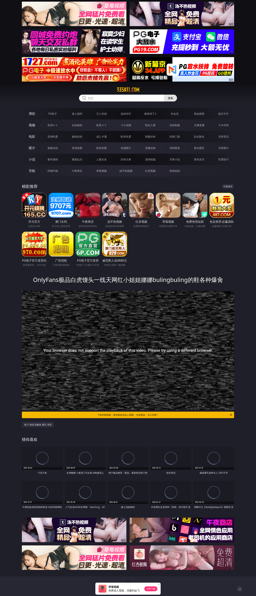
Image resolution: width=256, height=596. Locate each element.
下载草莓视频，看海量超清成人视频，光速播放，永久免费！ (164, 415)
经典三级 (174, 136)
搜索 (170, 98)
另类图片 (223, 148)
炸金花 (175, 114)
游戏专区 (126, 114)
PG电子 (52, 114)
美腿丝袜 (150, 148)
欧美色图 (101, 148)
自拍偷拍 (77, 125)
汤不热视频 (125, 171)
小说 (32, 159)
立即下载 (150, 588)
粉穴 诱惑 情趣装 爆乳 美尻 (38, 424)
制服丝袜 (150, 136)
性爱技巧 (223, 159)
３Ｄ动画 (126, 125)
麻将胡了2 (150, 114)
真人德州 (77, 114)
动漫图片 (126, 148)
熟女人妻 (150, 125)
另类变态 (223, 136)
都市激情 (53, 159)
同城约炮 (53, 171)
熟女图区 (199, 148)
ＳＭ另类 (223, 125)
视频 (32, 125)
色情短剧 (174, 171)
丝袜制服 (174, 125)
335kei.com (128, 89)
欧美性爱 (126, 136)
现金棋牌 (199, 114)
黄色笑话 (199, 159)
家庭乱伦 (77, 159)
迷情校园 (150, 159)
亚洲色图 (77, 148)
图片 (32, 148)
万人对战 (101, 114)
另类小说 (174, 159)
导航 (32, 171)
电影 (32, 136)
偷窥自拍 (53, 148)
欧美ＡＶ (101, 125)
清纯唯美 (174, 148)
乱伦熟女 (199, 136)
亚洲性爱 (53, 136)
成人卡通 (101, 136)
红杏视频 (150, 171)
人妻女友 (101, 159)
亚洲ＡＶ (53, 125)
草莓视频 (101, 171)
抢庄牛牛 (223, 114)
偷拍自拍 (77, 136)
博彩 (32, 113)
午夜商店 (77, 171)
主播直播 (199, 125)
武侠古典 (126, 159)
